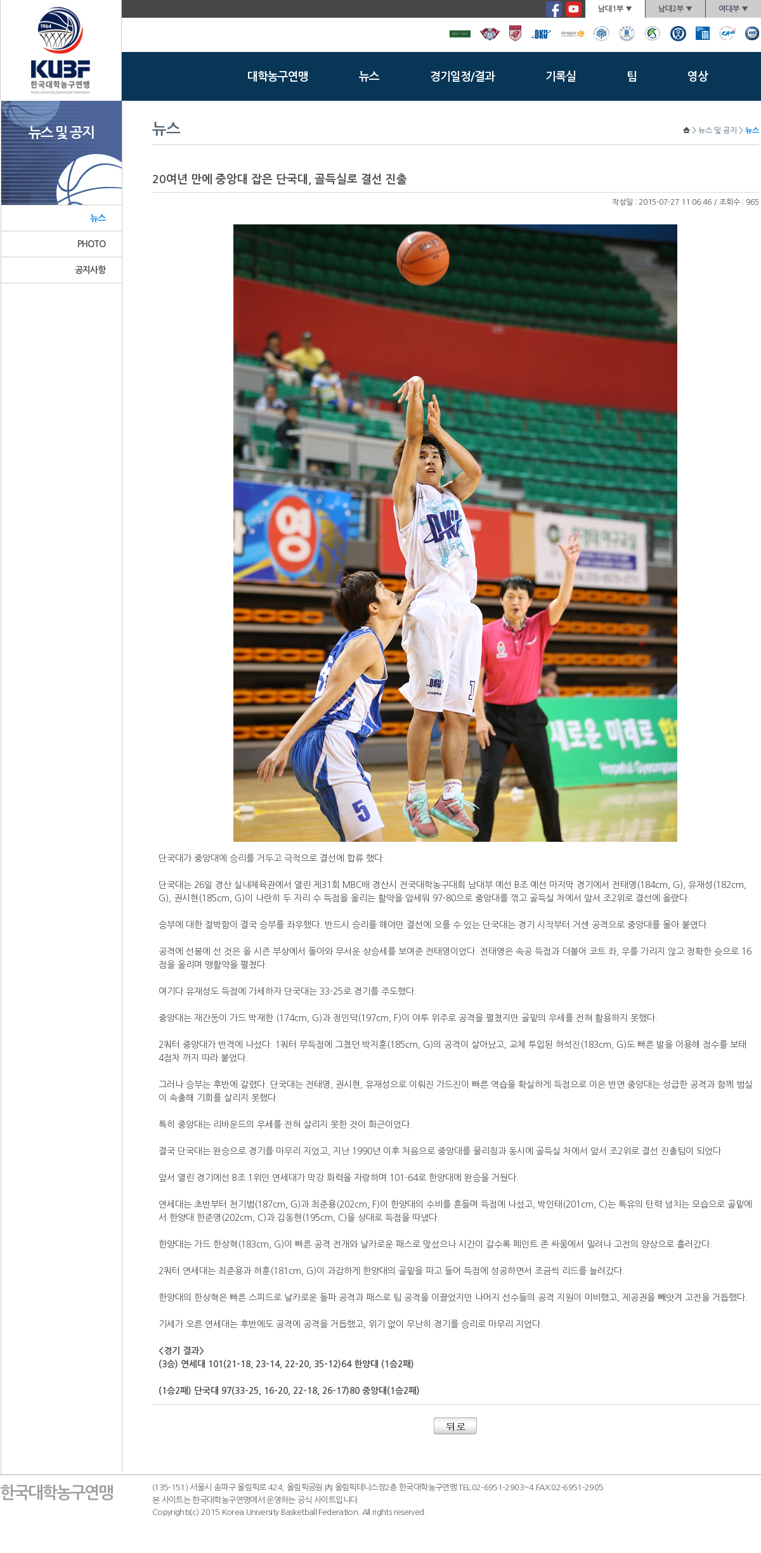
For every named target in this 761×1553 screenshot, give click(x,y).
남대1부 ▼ (615, 9)
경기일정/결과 (462, 76)
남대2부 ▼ (675, 9)
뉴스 (369, 76)
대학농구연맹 (277, 76)
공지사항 (90, 270)
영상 (697, 76)
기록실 (560, 76)
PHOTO (91, 244)
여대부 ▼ (733, 9)
